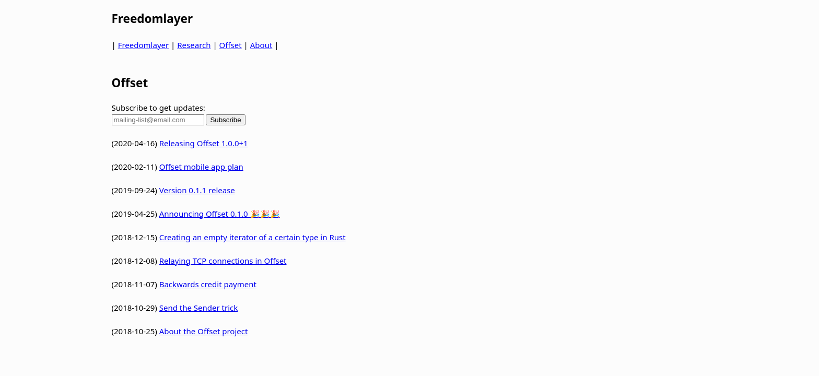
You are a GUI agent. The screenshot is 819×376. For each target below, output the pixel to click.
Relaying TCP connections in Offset (223, 260)
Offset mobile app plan (201, 166)
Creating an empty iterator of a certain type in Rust (252, 237)
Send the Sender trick (198, 307)
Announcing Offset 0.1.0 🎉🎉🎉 (219, 213)
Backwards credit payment (207, 284)
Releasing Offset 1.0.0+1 (203, 143)
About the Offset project (203, 331)
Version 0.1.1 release (197, 190)
